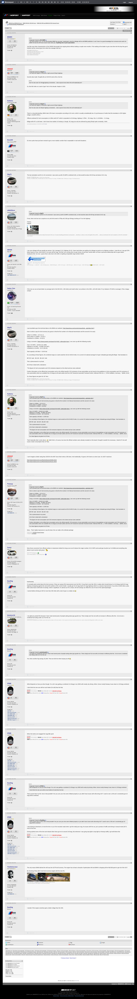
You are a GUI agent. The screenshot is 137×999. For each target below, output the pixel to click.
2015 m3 (55, 952)
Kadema (10, 101)
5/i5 (27, 2)
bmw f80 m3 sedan (18, 953)
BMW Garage (36, 15)
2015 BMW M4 (10, 512)
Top (133, 983)
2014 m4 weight (16, 952)
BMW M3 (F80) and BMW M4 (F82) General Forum (48, 23)
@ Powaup (34, 533)
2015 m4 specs (93, 952)
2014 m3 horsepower (81, 950)
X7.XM (78, 2)
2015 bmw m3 (23, 952)
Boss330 (10, 140)
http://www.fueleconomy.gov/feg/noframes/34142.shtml (42, 461)
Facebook (41, 942)
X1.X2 (62, 2)
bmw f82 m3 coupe (46, 953)
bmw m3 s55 (8, 954)
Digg (71, 942)
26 (11, 313)
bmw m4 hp (71, 954)
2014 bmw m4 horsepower (41, 950)
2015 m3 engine (61, 952)
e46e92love (11, 210)
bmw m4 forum (47, 954)
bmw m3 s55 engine (16, 954)
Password (112, 24)
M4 (45, 2)
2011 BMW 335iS (11, 713)
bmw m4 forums (54, 954)
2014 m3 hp (89, 950)
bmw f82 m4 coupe (61, 953)
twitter (8, 942)
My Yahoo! (72, 944)
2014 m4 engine (110, 950)
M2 (39, 2)
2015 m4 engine (80, 952)
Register (131, 2)
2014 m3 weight (102, 950)
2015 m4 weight (101, 952)
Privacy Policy (56, 995)
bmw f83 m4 (96, 953)
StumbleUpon (10, 944)
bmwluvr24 (11, 615)
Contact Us (114, 983)
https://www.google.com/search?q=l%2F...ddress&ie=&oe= (53, 341)
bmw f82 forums (38, 953)
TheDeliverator (12, 867)
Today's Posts (56, 15)
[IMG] (7, 972)
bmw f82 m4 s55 (70, 953)
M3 (42, 2)
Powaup (10, 484)
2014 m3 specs (95, 950)
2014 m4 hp (127, 950)
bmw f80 (107, 952)
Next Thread (72, 958)
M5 (49, 2)
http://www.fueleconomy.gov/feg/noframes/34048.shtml (42, 460)
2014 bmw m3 (9, 950)
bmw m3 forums (125, 953)
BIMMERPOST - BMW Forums (124, 983)
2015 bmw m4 (40, 952)
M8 (55, 2)
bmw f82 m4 (54, 953)
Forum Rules (8, 976)
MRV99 (9, 250)
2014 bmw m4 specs (51, 950)
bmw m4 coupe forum (38, 954)
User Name (112, 22)
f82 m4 (101, 954)
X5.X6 (73, 2)
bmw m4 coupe (29, 954)
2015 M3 (9, 710)
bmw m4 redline (78, 954)
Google (103, 942)
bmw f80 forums (120, 952)
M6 (52, 2)
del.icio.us (41, 944)
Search (63, 15)
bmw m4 (23, 954)
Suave (9, 547)
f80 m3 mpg (96, 954)
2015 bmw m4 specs (48, 952)
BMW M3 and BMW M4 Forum (15, 23)
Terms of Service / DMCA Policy (67, 995)
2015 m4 (74, 952)
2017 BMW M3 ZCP (11, 275)
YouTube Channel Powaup (38, 532)
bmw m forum (103, 953)
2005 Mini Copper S (11, 719)
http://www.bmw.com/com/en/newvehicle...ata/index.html (78, 328)
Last (128, 28)
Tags (6, 948)
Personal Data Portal (79, 995)
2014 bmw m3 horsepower (18, 950)
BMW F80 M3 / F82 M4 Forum (29, 23)
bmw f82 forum (30, 953)
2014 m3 (59, 950)
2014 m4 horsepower (119, 950)
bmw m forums (110, 953)
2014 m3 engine (64, 950)
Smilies (7, 971)
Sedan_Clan (11, 288)
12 (124, 28)
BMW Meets (44, 15)
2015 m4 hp (87, 952)
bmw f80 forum (113, 952)
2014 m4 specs (9, 952)
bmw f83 (85, 953)
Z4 (58, 2)
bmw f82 (24, 953)
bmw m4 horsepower (63, 954)
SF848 (9, 683)
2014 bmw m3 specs (29, 950)
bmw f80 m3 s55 (9, 953)
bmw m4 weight (86, 954)
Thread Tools (127, 30)
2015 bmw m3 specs (31, 952)
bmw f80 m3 (127, 952)
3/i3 (21, 2)
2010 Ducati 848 (11, 716)
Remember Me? (127, 22)
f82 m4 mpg (106, 954)
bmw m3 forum (117, 953)
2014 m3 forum (72, 950)
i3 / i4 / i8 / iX (85, 2)
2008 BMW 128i (10, 715)
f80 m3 (91, 954)
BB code (7, 969)
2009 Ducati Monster (12, 718)
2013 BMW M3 (10, 894)
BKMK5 (9, 37)
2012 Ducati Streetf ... (12, 712)
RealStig (10, 581)
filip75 (9, 174)
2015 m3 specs (68, 952)
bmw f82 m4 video (78, 953)
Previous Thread (65, 958)
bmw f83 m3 (90, 953)
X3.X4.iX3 (67, 2)
